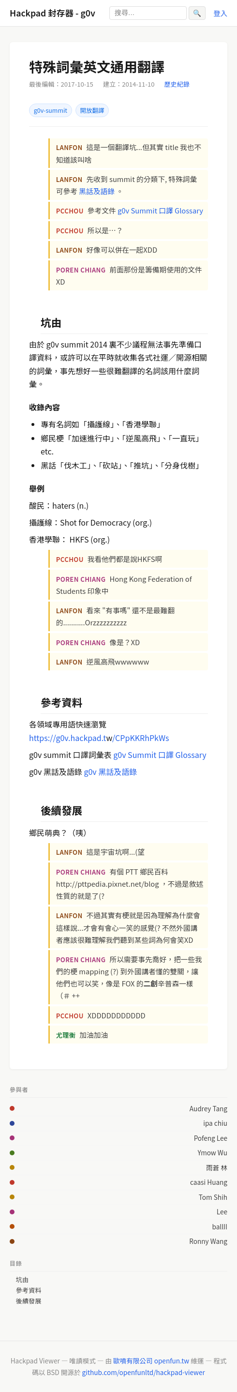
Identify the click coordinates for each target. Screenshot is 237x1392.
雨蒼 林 (216, 1167)
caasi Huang (208, 1182)
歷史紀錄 (177, 84)
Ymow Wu (212, 1152)
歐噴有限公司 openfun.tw (151, 1360)
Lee (222, 1211)
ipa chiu (215, 1123)
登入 (220, 13)
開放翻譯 (92, 110)
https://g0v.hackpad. (66, 737)
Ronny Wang (208, 1241)
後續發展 (28, 1301)
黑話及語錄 (97, 191)
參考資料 (28, 1290)
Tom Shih (213, 1197)
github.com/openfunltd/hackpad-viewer (143, 1372)
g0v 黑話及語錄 (110, 771)
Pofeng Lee (210, 1138)
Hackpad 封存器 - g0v (52, 13)
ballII (219, 1226)
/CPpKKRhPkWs (140, 737)
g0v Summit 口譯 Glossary (160, 210)
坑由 (22, 1279)
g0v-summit (50, 110)
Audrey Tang (208, 1108)
